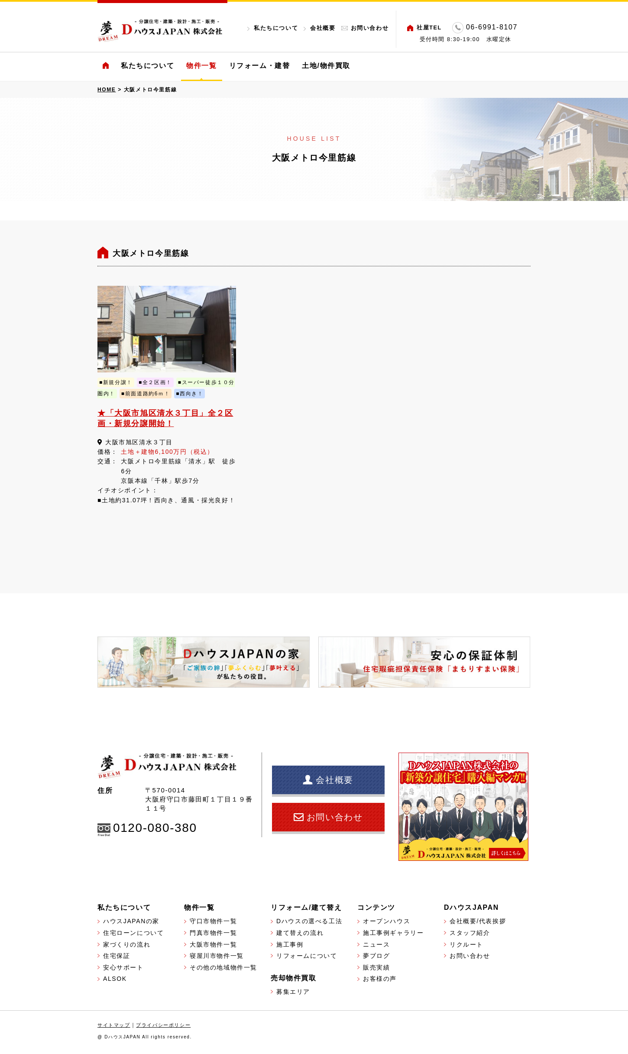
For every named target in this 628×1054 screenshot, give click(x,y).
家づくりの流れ (126, 944)
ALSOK (115, 978)
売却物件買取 (294, 978)
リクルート (466, 944)
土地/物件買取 (326, 65)
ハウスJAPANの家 (131, 921)
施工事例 (289, 944)
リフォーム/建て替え (306, 907)
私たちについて (276, 28)
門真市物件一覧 (213, 932)
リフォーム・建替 (259, 65)
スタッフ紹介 (470, 932)
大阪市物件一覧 (213, 944)
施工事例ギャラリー (393, 932)
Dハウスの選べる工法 (309, 921)
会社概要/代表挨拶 (478, 921)
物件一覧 (201, 65)
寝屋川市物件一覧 (217, 955)
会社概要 (322, 28)
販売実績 (376, 967)
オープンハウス (386, 921)
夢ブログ (376, 955)
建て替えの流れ (300, 932)
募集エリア (293, 991)
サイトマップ (113, 1025)
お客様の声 (380, 978)
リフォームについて (306, 955)
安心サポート (123, 967)
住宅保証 (116, 955)
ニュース (376, 944)
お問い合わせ (370, 28)
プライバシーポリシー (163, 1025)
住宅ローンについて (133, 932)
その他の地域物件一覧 (223, 967)
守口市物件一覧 (213, 921)
